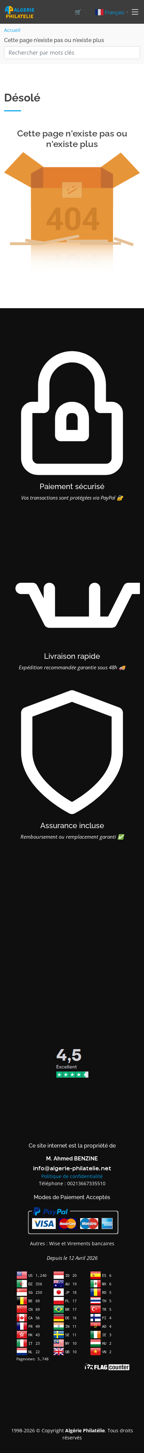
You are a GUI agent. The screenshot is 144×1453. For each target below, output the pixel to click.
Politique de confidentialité (72, 1176)
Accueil (12, 30)
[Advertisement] (72, 953)
